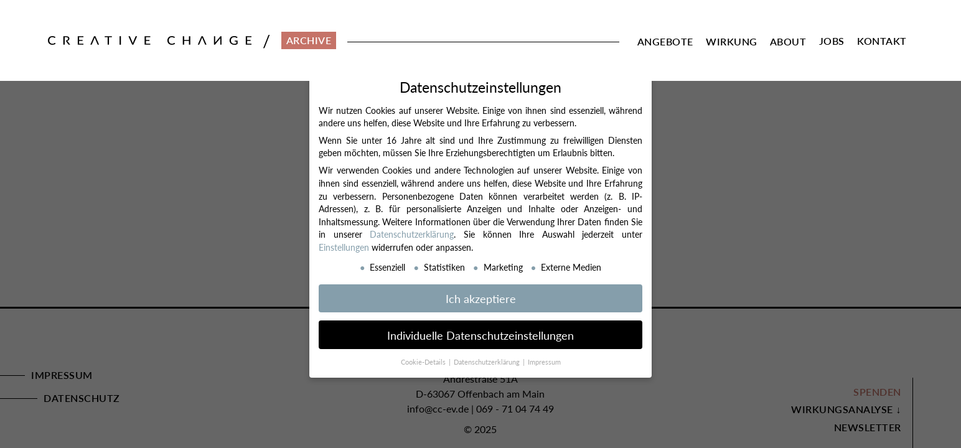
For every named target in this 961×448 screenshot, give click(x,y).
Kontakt (882, 41)
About (788, 41)
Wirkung (731, 41)
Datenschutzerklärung (412, 234)
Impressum (544, 361)
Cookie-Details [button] (424, 361)
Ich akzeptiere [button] (481, 298)
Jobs (832, 41)
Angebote (665, 41)
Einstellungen (344, 246)
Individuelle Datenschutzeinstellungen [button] (480, 334)
